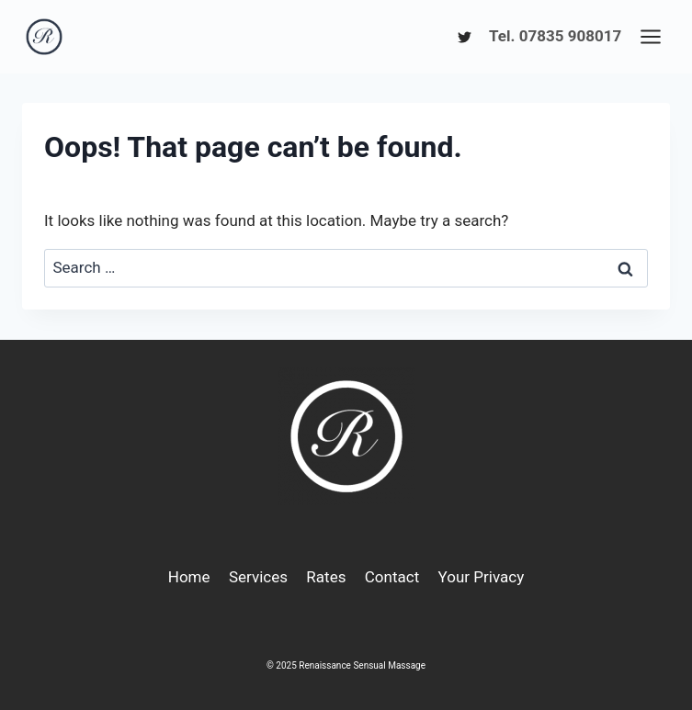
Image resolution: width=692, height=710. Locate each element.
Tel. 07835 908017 (555, 36)
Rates (326, 577)
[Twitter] (464, 36)
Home (189, 577)
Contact (392, 577)
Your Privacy (481, 577)
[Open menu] (650, 36)
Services (258, 577)
